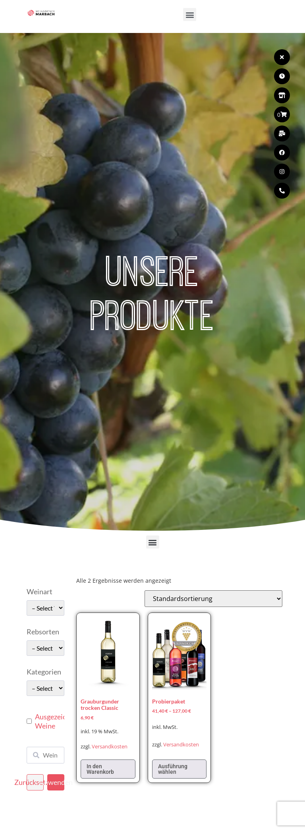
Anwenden (55, 782)
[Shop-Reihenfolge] (213, 598)
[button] (189, 14)
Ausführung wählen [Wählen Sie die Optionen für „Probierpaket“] (172, 769)
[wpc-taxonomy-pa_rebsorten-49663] (45, 648)
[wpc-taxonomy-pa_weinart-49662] (45, 608)
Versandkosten (109, 746)
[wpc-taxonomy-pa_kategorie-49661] (45, 688)
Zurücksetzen (35, 782)
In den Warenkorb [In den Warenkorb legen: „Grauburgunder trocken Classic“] (100, 769)
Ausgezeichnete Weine (59, 721)
